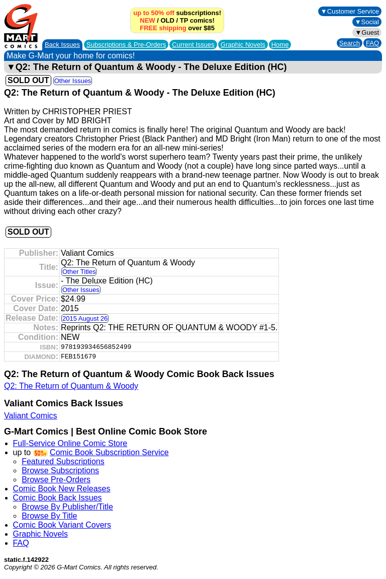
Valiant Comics (30, 415)
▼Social (367, 22)
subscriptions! (177, 13)
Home (280, 44)
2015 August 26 (85, 318)
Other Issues (72, 81)
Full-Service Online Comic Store (70, 443)
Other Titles (78, 271)
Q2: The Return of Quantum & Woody (71, 386)
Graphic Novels (243, 44)
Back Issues (62, 44)
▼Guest (367, 32)
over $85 (177, 28)
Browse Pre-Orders (56, 479)
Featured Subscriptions (63, 461)
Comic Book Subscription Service (109, 452)
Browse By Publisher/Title (67, 506)
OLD (167, 20)
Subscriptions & (126, 44)
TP (184, 20)
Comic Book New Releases (62, 488)
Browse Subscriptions (60, 470)
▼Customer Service (350, 11)
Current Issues (193, 44)
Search (349, 43)
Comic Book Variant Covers (62, 525)
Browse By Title (49, 516)
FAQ (372, 43)
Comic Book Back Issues (57, 497)
